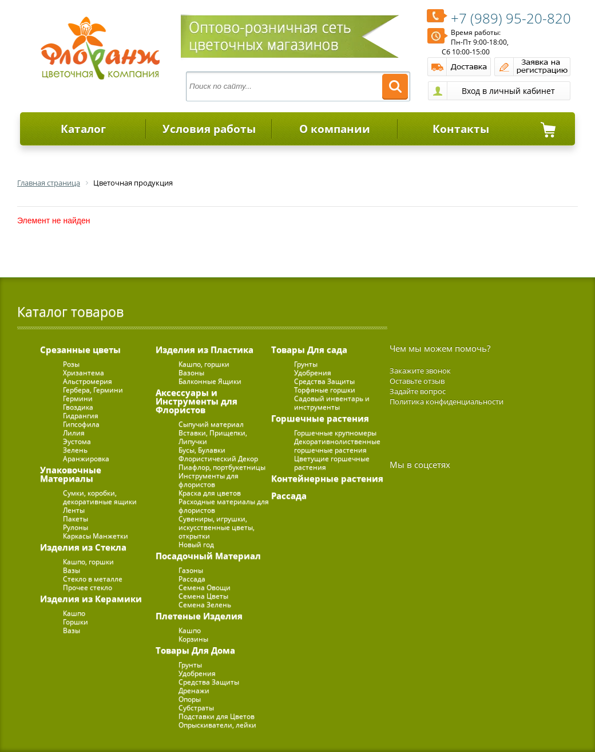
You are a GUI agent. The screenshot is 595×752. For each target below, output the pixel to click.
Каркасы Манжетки (95, 535)
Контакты (461, 128)
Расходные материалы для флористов (223, 505)
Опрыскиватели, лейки (217, 724)
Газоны (190, 570)
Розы (71, 364)
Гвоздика (78, 407)
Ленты (74, 510)
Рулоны (75, 527)
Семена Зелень (204, 604)
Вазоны (191, 372)
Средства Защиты (208, 682)
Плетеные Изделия (199, 615)
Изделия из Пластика (204, 349)
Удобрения (197, 673)
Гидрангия (80, 415)
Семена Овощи (204, 587)
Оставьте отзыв (417, 381)
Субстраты (196, 707)
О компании (334, 128)
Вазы (71, 570)
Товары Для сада (309, 349)
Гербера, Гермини (93, 389)
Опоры (189, 699)
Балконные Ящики (209, 381)
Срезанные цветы (80, 349)
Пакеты (75, 518)
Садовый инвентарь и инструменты (332, 402)
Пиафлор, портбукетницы (221, 467)
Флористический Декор (218, 458)
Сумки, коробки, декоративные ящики (100, 497)
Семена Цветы (203, 596)
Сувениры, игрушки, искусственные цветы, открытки (216, 527)
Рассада (191, 578)
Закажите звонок (420, 370)
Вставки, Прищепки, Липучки (212, 437)
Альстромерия (87, 381)
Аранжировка (86, 458)
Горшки (75, 621)
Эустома (77, 441)
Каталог (83, 128)
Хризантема (83, 372)
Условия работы (209, 128)
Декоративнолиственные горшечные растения (337, 445)
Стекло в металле (92, 578)
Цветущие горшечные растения (332, 462)
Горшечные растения (320, 418)
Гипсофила (81, 424)
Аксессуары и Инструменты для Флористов (196, 401)
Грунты (190, 664)
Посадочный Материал (208, 555)
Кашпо (74, 613)
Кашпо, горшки (88, 561)
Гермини (78, 398)
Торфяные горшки (324, 389)
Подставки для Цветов (216, 716)
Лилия (74, 432)
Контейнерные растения (327, 478)
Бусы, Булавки (201, 450)
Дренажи (193, 690)
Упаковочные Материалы (70, 474)
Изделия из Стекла (83, 547)
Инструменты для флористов (208, 480)
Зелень (75, 450)
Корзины (193, 639)
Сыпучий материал (211, 424)
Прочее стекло (87, 587)
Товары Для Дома (195, 650)
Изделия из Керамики (91, 598)
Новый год (196, 544)
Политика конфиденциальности (446, 401)
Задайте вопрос (418, 391)
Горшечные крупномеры (335, 432)
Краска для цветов (209, 493)
